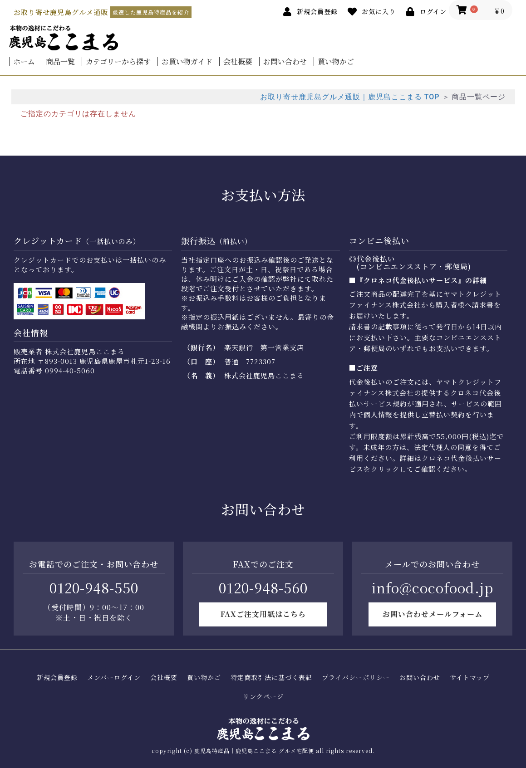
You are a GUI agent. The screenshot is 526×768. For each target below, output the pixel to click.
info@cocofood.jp (432, 587)
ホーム (24, 61)
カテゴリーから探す (118, 61)
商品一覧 (60, 61)
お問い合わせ (285, 61)
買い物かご (336, 61)
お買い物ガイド (187, 61)
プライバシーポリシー (356, 677)
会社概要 (237, 61)
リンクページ (263, 696)
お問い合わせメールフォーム (432, 614)
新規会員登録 (57, 677)
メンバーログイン (114, 677)
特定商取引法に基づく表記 (271, 677)
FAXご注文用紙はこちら (263, 614)
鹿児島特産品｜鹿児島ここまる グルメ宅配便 (254, 750)
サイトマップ (470, 677)
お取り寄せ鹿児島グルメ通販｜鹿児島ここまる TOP (350, 97)
